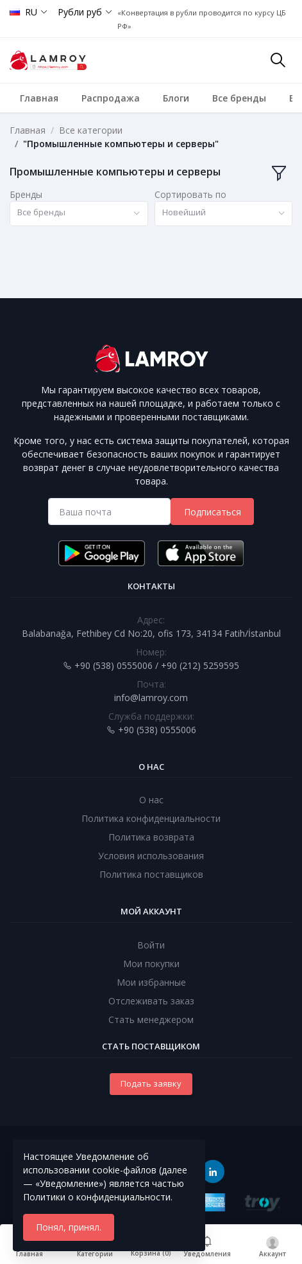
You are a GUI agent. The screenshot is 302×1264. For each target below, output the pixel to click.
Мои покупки (151, 963)
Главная (39, 98)
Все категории (90, 130)
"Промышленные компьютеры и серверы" (121, 144)
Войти (151, 945)
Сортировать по (190, 194)
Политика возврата (151, 837)
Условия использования (151, 856)
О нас (151, 800)
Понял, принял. (68, 1227)
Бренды (26, 194)
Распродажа (110, 98)
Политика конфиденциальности (151, 818)
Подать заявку (151, 1083)
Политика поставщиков (151, 874)
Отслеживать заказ (151, 1001)
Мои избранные (151, 982)
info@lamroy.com (151, 697)
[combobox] (79, 213)
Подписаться (212, 512)
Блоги (176, 98)
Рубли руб (80, 12)
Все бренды (239, 98)
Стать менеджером (151, 1019)
